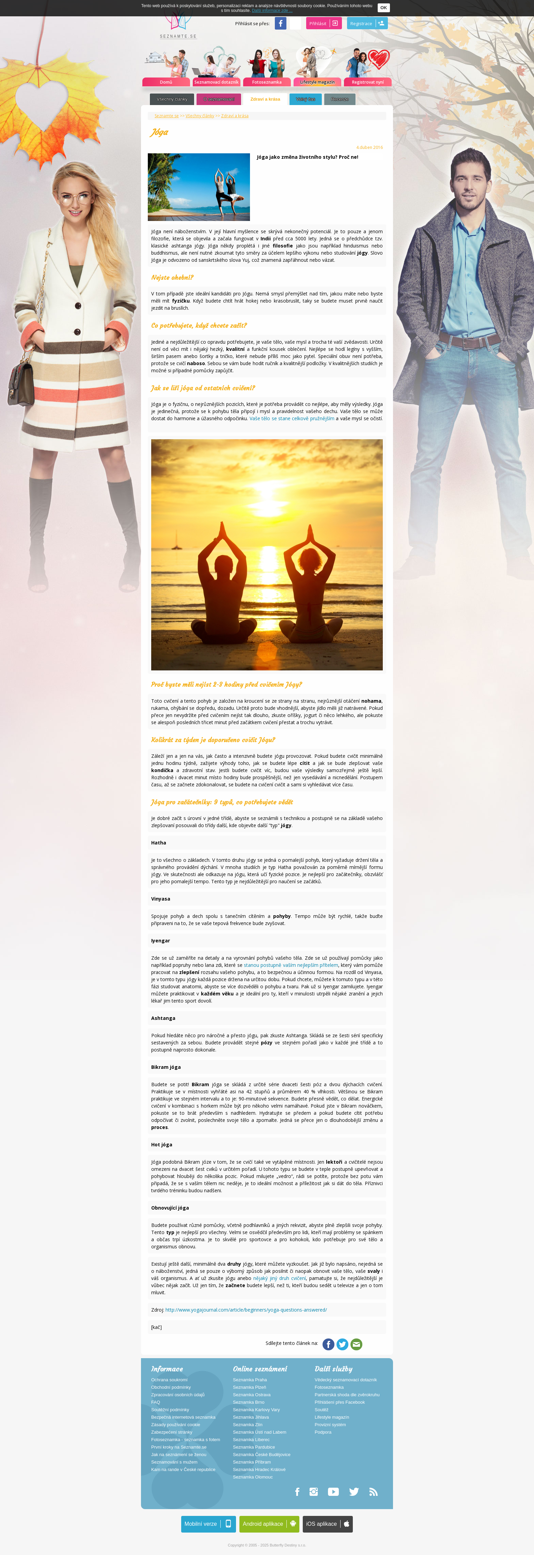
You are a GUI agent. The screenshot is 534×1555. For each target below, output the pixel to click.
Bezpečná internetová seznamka (183, 1417)
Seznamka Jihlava (251, 1417)
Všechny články (172, 99)
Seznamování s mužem (174, 1462)
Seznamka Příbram (252, 1462)
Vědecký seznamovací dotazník (346, 1380)
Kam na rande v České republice (183, 1469)
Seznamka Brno (249, 1402)
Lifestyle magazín (332, 1417)
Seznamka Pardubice (254, 1447)
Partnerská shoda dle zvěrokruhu (347, 1394)
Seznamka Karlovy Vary (256, 1409)
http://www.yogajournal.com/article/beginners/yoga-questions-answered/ (246, 1309)
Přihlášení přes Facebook (340, 1402)
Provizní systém (330, 1424)
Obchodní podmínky (171, 1387)
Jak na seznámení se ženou (178, 1454)
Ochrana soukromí (169, 1380)
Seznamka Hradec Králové (259, 1469)
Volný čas (305, 99)
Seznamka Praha (250, 1380)
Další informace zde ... (272, 10)
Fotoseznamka (329, 1387)
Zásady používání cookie (175, 1424)
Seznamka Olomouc (253, 1477)
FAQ (155, 1402)
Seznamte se (167, 116)
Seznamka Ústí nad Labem (259, 1432)
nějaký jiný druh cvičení (278, 1278)
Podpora (323, 1432)
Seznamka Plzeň (249, 1387)
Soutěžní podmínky (170, 1409)
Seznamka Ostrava (252, 1394)
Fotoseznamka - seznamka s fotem (185, 1439)
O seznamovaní (218, 99)
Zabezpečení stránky (171, 1432)
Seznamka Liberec (251, 1439)
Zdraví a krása (265, 99)
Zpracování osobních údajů (178, 1394)
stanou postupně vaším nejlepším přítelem (291, 965)
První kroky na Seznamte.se (179, 1447)
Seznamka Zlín (248, 1424)
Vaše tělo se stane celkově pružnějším (293, 418)
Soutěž (321, 1409)
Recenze (339, 99)
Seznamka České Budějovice (261, 1454)
